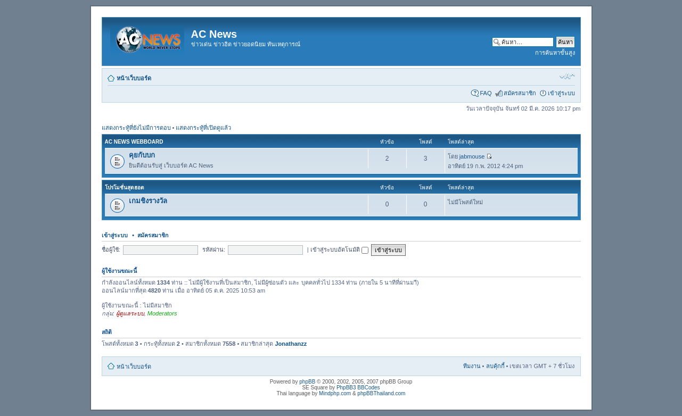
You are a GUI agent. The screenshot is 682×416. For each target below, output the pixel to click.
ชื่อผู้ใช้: (111, 249)
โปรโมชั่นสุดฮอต (124, 187)
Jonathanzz (291, 343)
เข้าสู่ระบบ (561, 93)
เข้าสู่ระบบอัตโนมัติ (339, 249)
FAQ (485, 93)
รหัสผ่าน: (213, 249)
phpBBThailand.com (381, 393)
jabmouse (472, 156)
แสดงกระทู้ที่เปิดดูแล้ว (203, 127)
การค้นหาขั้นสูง (555, 52)
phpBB (307, 382)
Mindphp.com (335, 393)
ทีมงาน (472, 366)
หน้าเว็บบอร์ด (134, 78)
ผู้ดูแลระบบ (130, 313)
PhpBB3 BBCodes (358, 387)
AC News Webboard (134, 142)
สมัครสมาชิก (520, 93)
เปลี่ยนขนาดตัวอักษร (567, 76)
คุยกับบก (142, 155)
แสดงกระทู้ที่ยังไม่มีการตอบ (136, 127)
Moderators (162, 313)
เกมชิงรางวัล (148, 201)
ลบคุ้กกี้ (495, 366)
